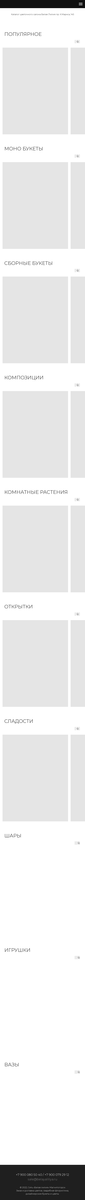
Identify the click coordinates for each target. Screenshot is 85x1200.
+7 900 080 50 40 (29, 1175)
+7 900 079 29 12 (57, 1175)
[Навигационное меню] (80, 4)
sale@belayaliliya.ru (42, 1179)
